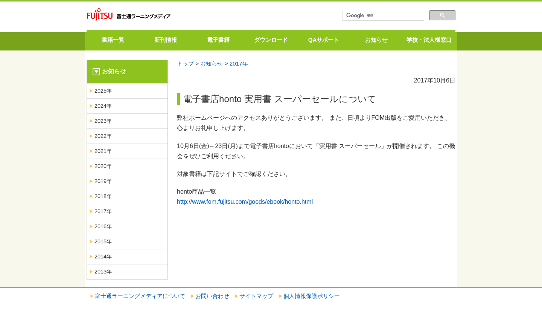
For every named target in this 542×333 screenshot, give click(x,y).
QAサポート (324, 40)
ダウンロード (271, 40)
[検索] (382, 15)
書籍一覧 (113, 40)
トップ (185, 63)
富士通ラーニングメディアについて (140, 296)
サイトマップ (256, 296)
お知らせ (376, 40)
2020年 (103, 166)
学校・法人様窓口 (429, 40)
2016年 (103, 226)
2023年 (103, 121)
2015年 (103, 241)
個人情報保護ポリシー (311, 296)
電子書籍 (218, 40)
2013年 (103, 272)
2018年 (103, 196)
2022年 (103, 136)
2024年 (103, 106)
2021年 (103, 151)
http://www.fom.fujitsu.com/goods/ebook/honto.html (245, 202)
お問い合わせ (212, 296)
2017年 (239, 63)
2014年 (103, 257)
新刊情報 (165, 40)
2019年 (103, 181)
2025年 (103, 91)
